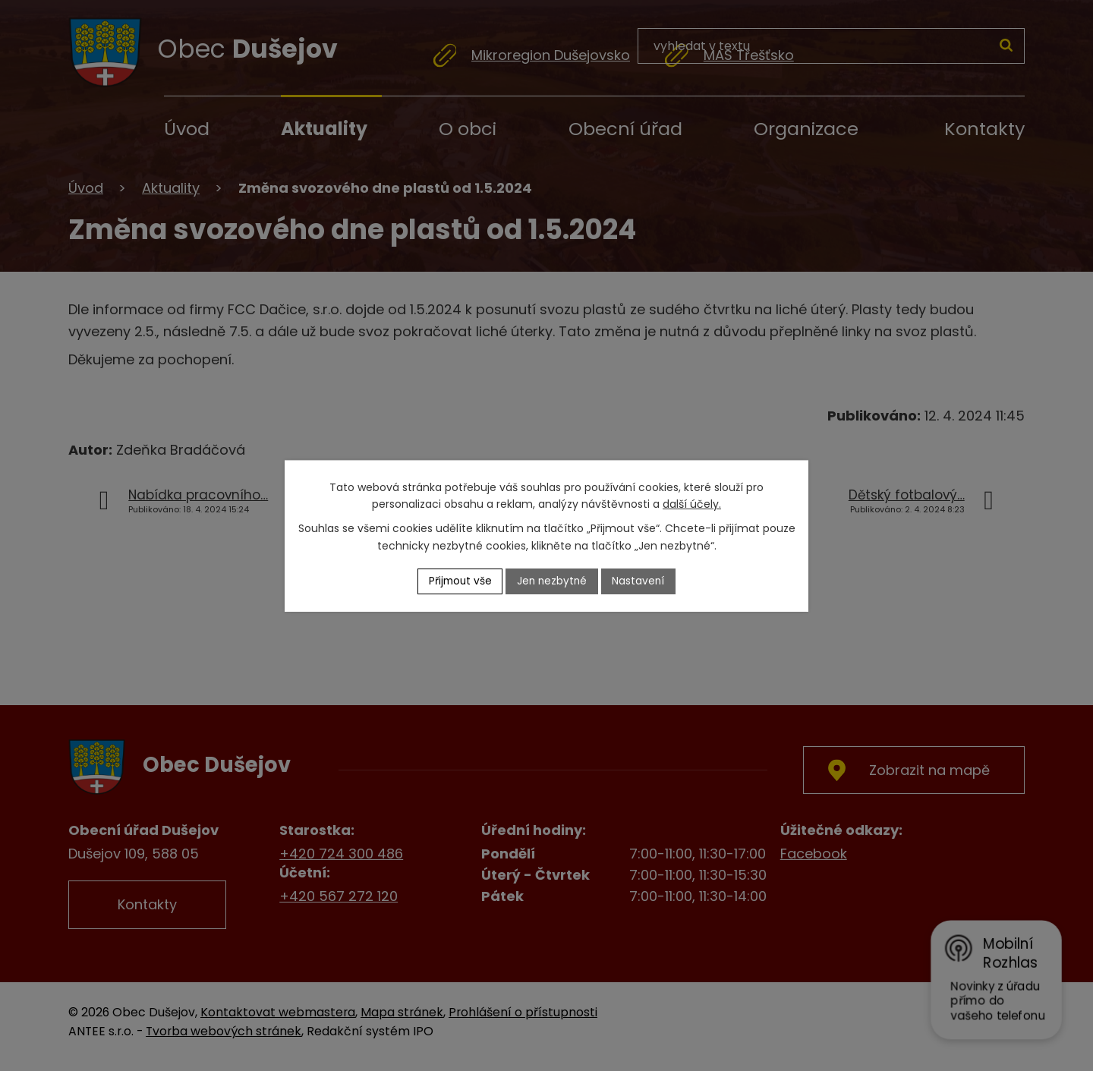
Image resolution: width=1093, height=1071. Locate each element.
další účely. (692, 504)
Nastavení (641, 580)
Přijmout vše (458, 580)
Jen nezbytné (553, 580)
